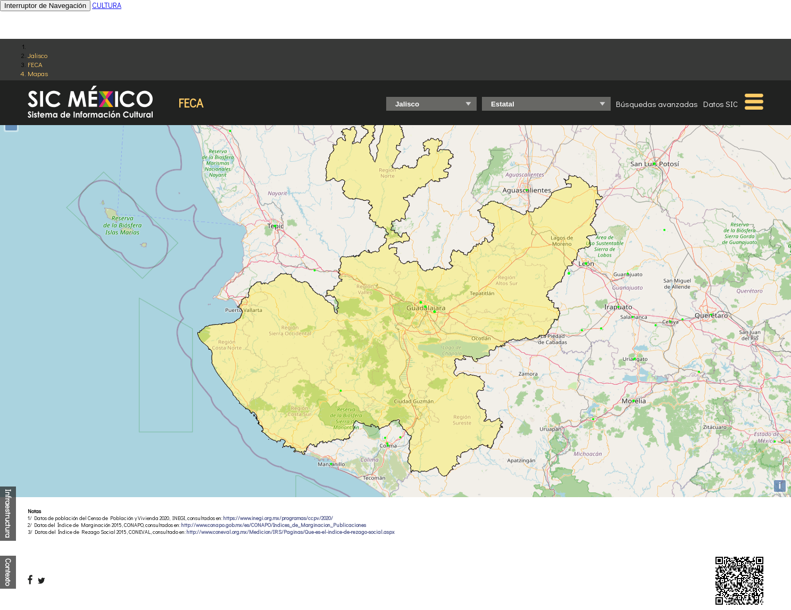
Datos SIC (720, 103)
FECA (35, 64)
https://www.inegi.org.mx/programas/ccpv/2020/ (278, 518)
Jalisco (37, 55)
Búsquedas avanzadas (657, 103)
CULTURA (106, 5)
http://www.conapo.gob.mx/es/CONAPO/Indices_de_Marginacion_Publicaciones (273, 525)
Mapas (38, 73)
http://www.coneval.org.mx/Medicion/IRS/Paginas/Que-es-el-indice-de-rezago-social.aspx (291, 532)
